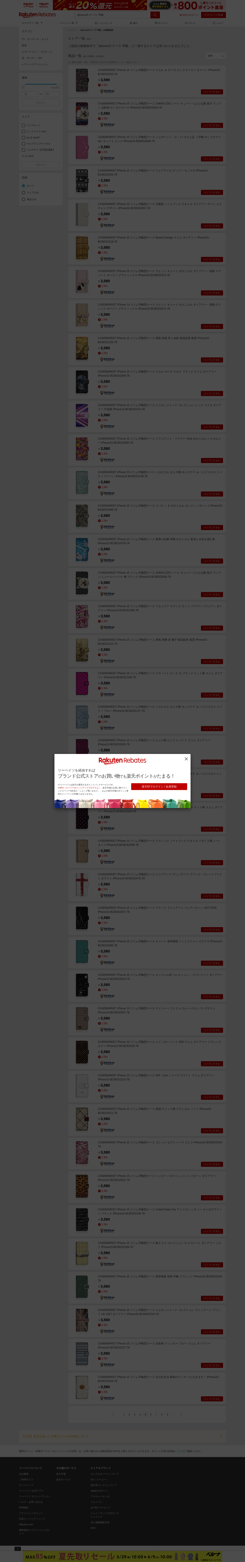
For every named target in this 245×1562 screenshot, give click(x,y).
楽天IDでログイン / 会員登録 (159, 786)
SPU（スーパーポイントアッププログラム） (80, 788)
